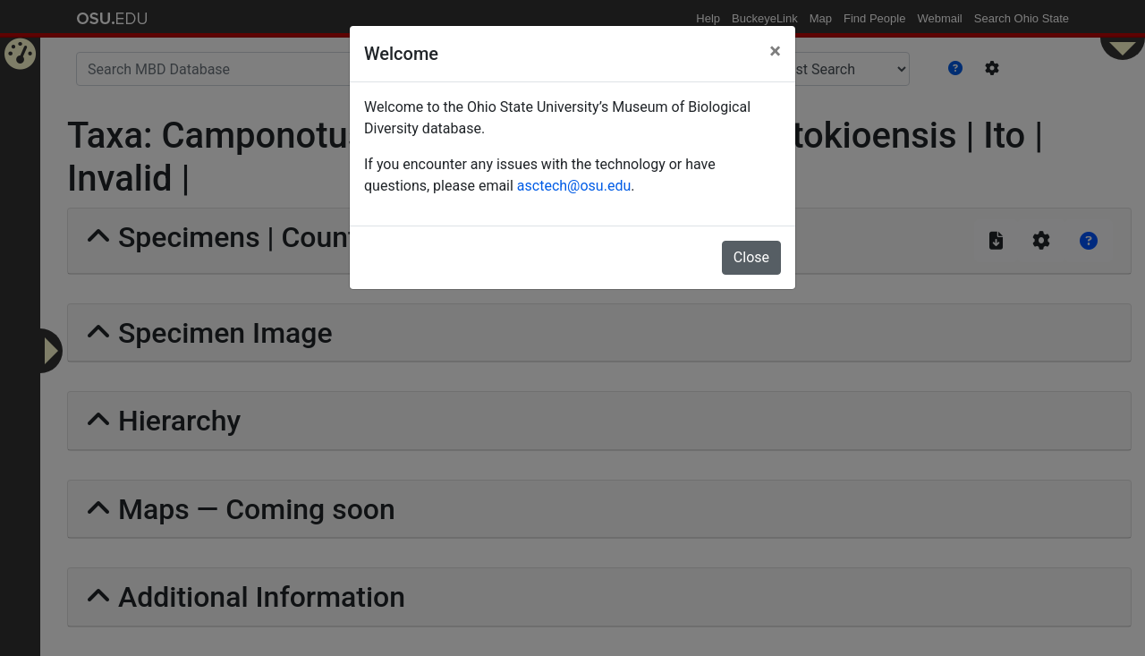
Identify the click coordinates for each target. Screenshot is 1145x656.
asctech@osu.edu (574, 185)
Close (751, 257)
